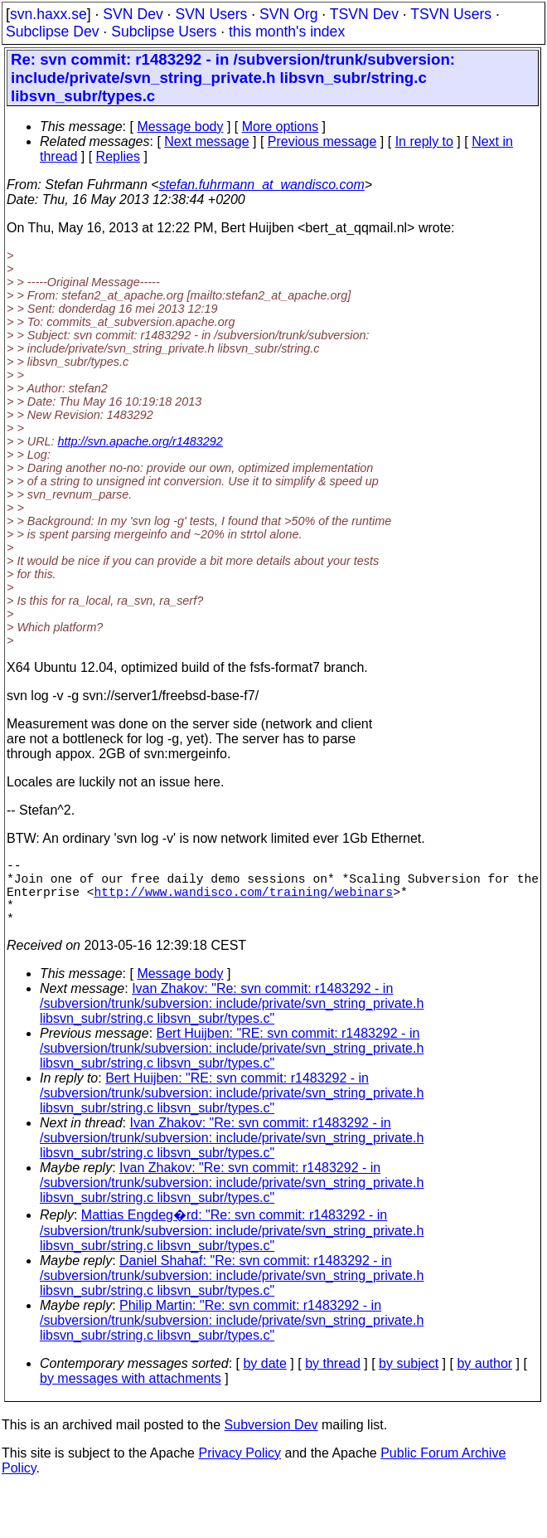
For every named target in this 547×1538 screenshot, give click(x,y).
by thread (333, 1380)
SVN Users (211, 14)
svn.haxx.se (48, 14)
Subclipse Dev (52, 31)
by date (264, 1380)
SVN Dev (132, 14)
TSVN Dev (364, 14)
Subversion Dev (271, 1441)
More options (280, 126)
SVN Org (288, 14)
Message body (180, 126)
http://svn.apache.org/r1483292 (140, 441)
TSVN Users (450, 14)
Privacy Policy (239, 1470)
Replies (118, 156)
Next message (206, 141)
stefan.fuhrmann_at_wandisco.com (262, 185)
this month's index (287, 31)
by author (484, 1380)
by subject (408, 1380)
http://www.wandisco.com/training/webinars (244, 901)
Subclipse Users (163, 31)
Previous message (322, 141)
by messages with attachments (130, 1395)
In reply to (424, 141)
